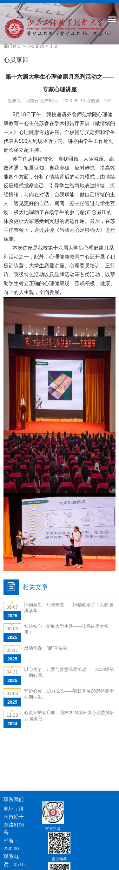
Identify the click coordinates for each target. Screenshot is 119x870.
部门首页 (12, 46)
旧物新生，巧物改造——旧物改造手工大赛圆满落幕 (68, 607)
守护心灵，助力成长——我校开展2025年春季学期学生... (69, 693)
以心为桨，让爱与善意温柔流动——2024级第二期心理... (69, 672)
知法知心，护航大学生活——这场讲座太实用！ (66, 629)
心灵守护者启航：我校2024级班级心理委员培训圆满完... (69, 715)
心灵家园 (35, 46)
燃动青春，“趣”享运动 (45, 647)
